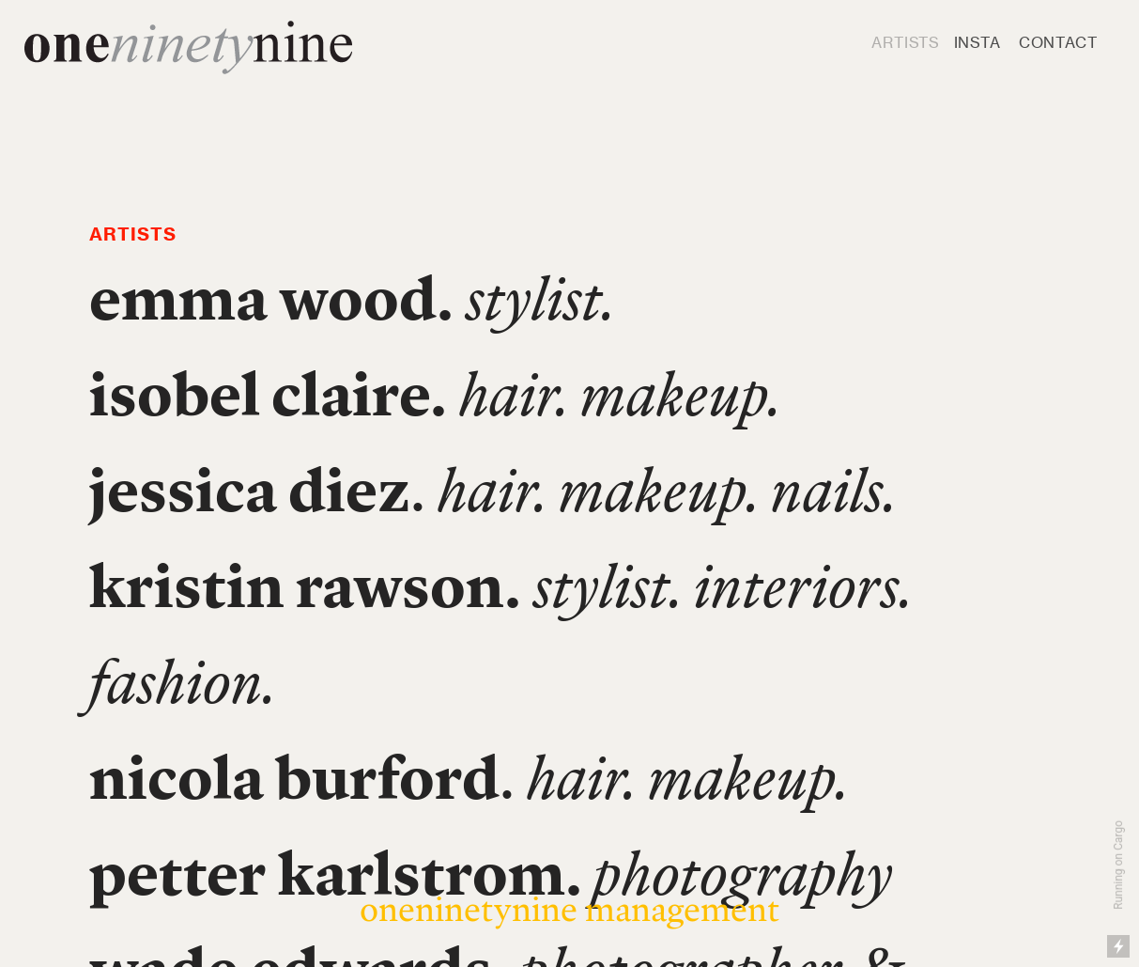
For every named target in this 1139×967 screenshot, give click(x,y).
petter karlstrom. (335, 872)
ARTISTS (905, 42)
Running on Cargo (1118, 865)
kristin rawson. (305, 585)
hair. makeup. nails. (667, 489)
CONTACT (1058, 42)
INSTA (977, 42)
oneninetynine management (569, 908)
